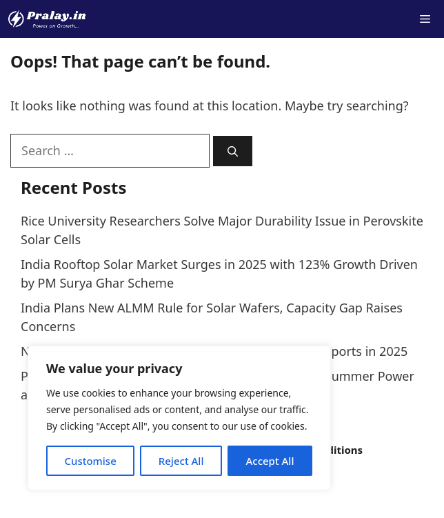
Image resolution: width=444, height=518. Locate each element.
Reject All (181, 461)
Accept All (269, 461)
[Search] (232, 151)
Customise (90, 461)
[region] (179, 418)
